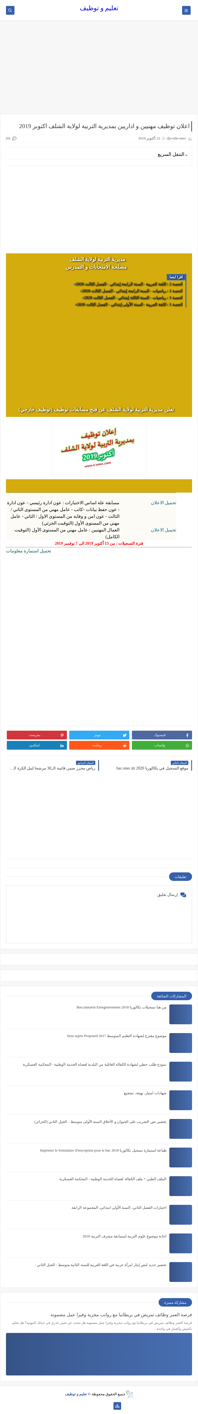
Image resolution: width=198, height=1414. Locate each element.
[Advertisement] (99, 70)
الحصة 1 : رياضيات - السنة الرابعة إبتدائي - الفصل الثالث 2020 (132, 291)
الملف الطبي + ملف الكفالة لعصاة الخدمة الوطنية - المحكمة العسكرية (113, 1179)
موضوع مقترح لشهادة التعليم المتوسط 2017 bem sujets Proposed (117, 1036)
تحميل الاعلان (163, 502)
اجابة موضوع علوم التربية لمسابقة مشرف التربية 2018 (125, 1236)
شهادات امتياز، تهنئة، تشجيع (145, 1093)
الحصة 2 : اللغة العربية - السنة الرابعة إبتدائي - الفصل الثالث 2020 (129, 284)
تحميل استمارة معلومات (28, 550)
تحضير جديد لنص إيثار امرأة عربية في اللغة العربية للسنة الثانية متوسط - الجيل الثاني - (101, 1265)
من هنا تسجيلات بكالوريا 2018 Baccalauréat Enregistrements (122, 1007)
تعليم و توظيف (99, 8)
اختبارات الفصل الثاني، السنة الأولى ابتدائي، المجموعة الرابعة (119, 1207)
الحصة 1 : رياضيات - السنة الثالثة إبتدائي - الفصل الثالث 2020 (133, 298)
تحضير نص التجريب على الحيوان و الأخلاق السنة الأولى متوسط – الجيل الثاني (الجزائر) (101, 1122)
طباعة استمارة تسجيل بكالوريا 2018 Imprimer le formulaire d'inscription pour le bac (103, 1150)
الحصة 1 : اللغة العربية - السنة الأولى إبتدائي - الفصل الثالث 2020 (130, 304)
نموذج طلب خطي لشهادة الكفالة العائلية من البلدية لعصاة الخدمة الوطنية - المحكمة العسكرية (95, 1064)
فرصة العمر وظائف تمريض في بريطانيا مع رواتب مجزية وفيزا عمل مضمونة (121, 1314)
